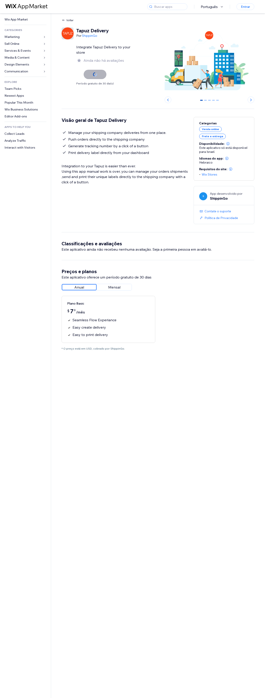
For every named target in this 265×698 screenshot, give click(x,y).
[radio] (79, 287)
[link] (25, 19)
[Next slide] (251, 99)
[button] (228, 144)
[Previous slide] (168, 99)
